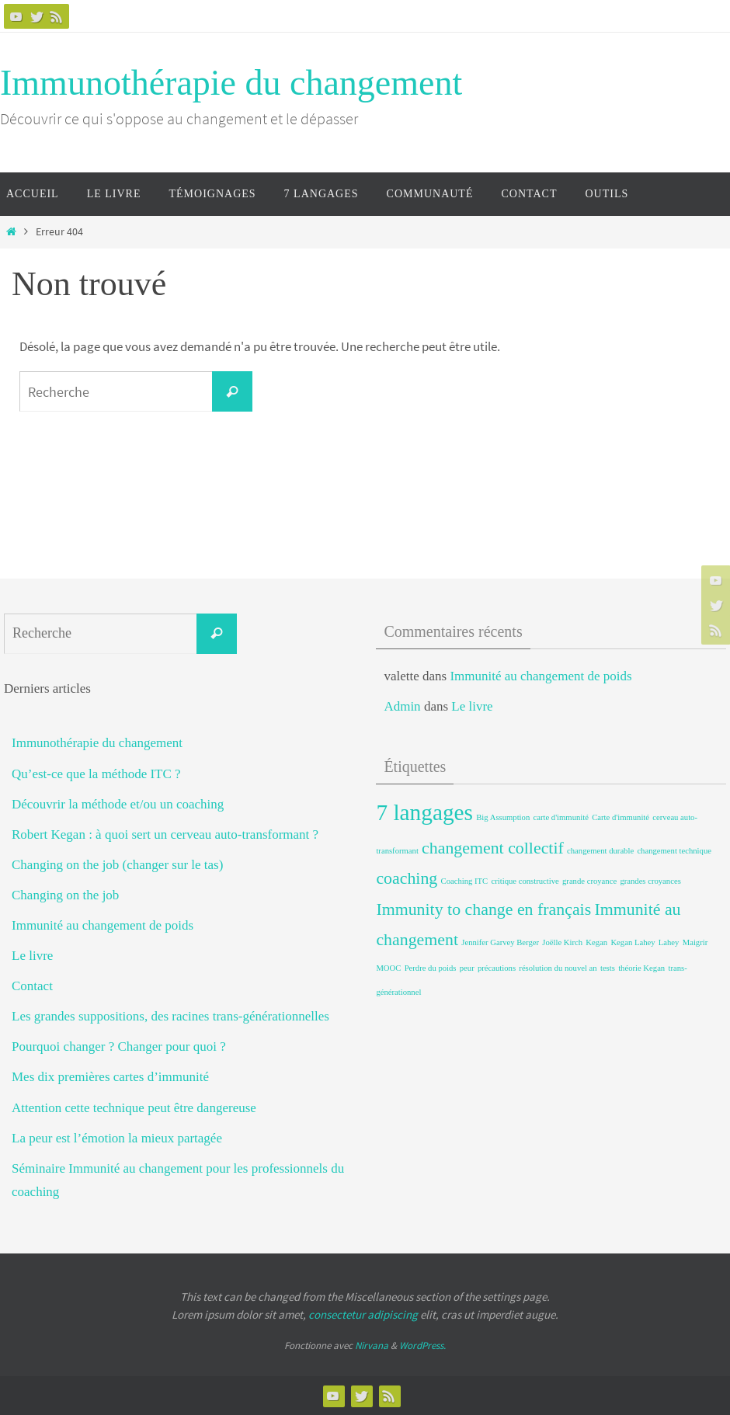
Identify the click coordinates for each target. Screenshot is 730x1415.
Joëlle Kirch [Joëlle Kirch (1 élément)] (562, 942)
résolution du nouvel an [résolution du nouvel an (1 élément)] (557, 968)
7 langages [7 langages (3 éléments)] (424, 812)
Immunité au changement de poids (102, 925)
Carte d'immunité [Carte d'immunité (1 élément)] (620, 817)
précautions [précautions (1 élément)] (497, 968)
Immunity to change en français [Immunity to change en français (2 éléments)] (483, 909)
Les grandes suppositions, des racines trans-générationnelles (170, 1016)
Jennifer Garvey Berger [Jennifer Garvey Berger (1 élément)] (500, 942)
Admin (402, 706)
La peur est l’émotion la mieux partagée (117, 1138)
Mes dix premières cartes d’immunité (110, 1076)
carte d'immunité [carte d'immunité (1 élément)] (561, 817)
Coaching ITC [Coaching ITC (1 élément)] (464, 881)
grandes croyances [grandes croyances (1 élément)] (650, 881)
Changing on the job (65, 895)
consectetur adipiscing (363, 1314)
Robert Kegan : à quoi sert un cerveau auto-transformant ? (165, 834)
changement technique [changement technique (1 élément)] (674, 851)
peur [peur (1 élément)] (467, 968)
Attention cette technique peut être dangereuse (134, 1107)
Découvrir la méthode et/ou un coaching (118, 804)
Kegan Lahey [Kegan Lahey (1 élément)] (632, 942)
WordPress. (422, 1345)
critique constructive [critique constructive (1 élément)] (524, 881)
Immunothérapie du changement (231, 83)
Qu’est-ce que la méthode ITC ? (96, 774)
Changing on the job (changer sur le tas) (117, 864)
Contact (32, 986)
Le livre (32, 955)
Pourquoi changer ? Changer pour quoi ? (119, 1046)
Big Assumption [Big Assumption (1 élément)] (503, 817)
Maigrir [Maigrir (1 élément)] (695, 942)
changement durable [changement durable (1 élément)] (600, 851)
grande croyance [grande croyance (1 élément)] (589, 881)
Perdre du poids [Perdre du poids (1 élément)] (431, 968)
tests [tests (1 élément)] (607, 968)
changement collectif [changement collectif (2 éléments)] (493, 848)
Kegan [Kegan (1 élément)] (596, 942)
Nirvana (371, 1345)
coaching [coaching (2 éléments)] (406, 878)
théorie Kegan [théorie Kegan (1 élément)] (641, 968)
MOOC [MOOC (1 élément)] (388, 968)
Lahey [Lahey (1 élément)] (669, 942)
